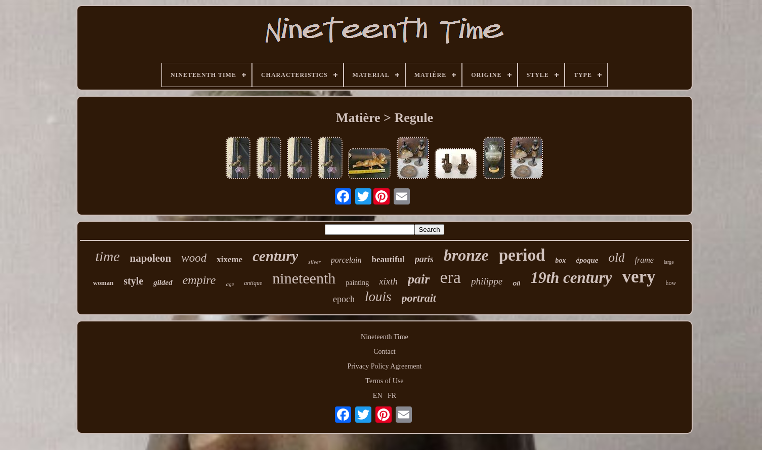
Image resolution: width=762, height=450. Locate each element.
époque (587, 260)
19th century (571, 278)
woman (103, 283)
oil (516, 283)
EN (378, 395)
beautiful (388, 259)
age (230, 284)
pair (419, 279)
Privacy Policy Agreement (385, 366)
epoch (344, 299)
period (522, 255)
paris (424, 259)
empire (199, 280)
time (107, 256)
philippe (486, 281)
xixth (388, 281)
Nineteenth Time (384, 337)
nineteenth (303, 278)
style (133, 281)
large (669, 262)
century (275, 256)
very (638, 277)
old (617, 257)
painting (357, 283)
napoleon (151, 258)
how (671, 283)
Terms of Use (384, 381)
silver (314, 262)
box (560, 260)
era (450, 277)
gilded (163, 282)
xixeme (229, 259)
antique (253, 283)
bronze (466, 255)
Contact (384, 351)
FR (392, 395)
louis (378, 296)
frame (643, 260)
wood (193, 258)
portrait (419, 298)
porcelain (346, 260)
